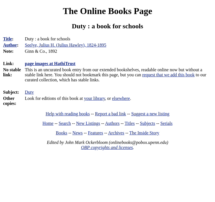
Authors (112, 123)
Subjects (147, 123)
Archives (116, 132)
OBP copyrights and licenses (107, 147)
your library (94, 98)
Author (10, 45)
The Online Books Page (107, 11)
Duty (29, 92)
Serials (166, 123)
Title (7, 38)
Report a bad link (110, 113)
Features (95, 132)
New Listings (88, 123)
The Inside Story (144, 132)
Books (61, 132)
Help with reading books (68, 113)
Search (65, 123)
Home (48, 123)
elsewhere (121, 98)
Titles (130, 123)
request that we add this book (168, 74)
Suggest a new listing (150, 113)
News (78, 132)
